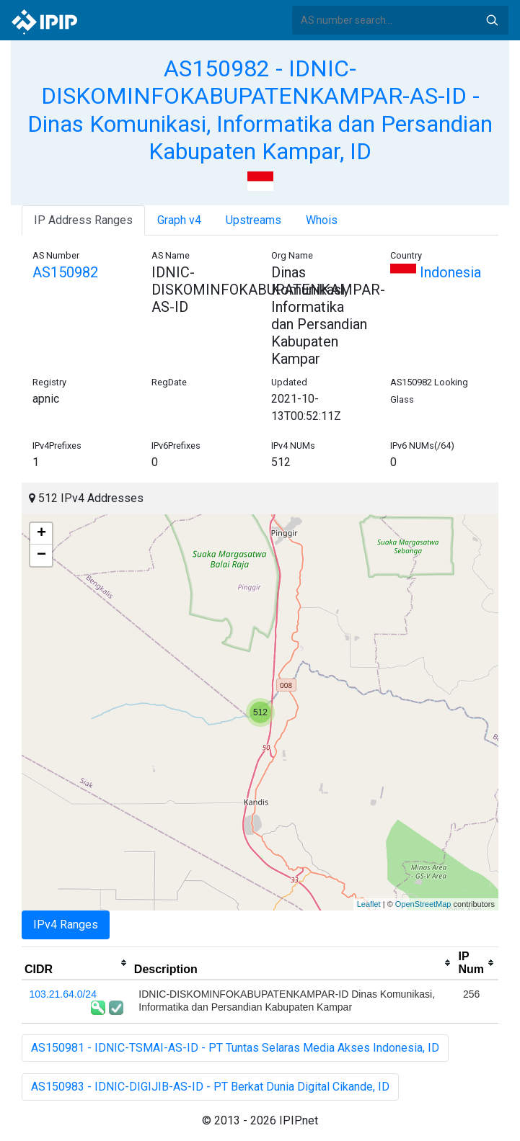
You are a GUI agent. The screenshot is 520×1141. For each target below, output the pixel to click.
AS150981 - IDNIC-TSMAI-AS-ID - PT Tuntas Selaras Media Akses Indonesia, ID (235, 1048)
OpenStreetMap (423, 904)
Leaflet (369, 904)
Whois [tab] (322, 220)
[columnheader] (76, 963)
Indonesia (435, 272)
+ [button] (41, 534)
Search (492, 20)
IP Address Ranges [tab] (83, 220)
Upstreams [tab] (253, 220)
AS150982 (65, 272)
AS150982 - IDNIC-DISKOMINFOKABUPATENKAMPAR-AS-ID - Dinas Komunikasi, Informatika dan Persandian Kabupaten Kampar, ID (260, 110)
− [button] (41, 555)
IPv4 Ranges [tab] (65, 924)
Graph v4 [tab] (179, 220)
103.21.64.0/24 (63, 994)
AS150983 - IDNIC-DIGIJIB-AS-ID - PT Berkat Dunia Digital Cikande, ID (210, 1086)
